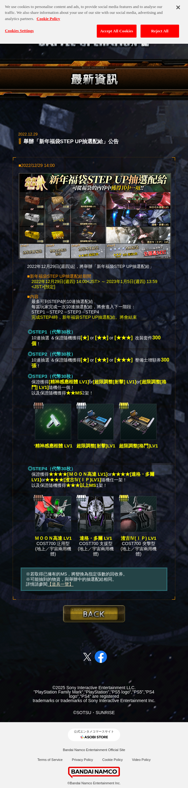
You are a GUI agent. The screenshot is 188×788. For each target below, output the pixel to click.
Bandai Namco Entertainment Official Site (94, 750)
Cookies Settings (19, 26)
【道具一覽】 (60, 584)
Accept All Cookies (116, 27)
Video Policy (141, 760)
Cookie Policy (112, 760)
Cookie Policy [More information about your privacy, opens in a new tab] (48, 14)
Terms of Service (50, 760)
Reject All (160, 27)
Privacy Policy (82, 760)
